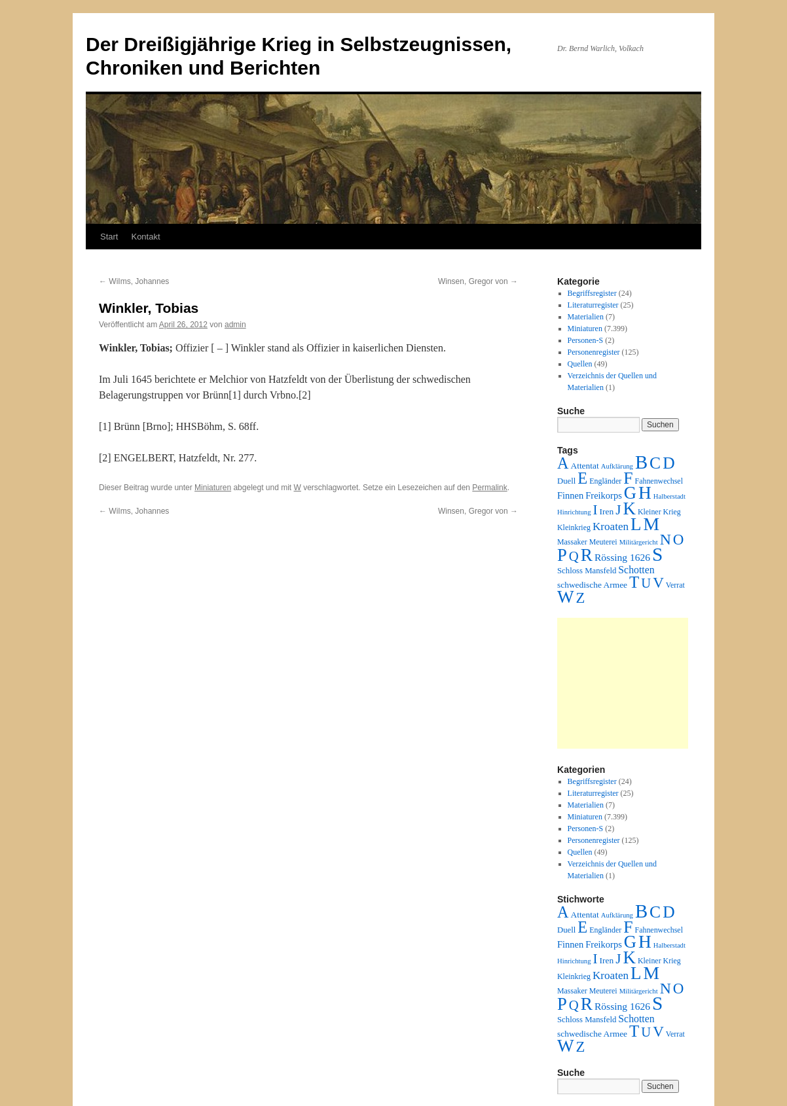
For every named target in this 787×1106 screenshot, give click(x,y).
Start (109, 236)
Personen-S (586, 340)
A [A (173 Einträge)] (562, 463)
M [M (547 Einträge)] (652, 524)
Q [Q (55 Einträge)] (574, 556)
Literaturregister (593, 305)
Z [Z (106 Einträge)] (580, 598)
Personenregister (594, 352)
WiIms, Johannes (134, 281)
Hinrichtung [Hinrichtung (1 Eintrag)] (574, 512)
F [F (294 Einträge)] (627, 478)
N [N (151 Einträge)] (665, 539)
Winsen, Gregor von (478, 281)
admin (235, 324)
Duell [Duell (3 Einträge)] (566, 481)
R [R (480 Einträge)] (587, 555)
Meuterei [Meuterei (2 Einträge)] (603, 541)
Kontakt (145, 236)
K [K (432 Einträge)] (629, 508)
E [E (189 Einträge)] (582, 478)
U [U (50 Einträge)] (646, 583)
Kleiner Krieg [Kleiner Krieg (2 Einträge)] (659, 511)
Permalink (489, 487)
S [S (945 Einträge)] (657, 554)
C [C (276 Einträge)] (655, 463)
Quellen (580, 363)
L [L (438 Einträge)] (636, 524)
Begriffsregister (592, 293)
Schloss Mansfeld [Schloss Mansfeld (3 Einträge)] (586, 570)
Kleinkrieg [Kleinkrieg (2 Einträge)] (574, 527)
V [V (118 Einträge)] (658, 582)
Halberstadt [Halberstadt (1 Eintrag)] (669, 496)
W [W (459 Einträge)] (565, 597)
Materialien (586, 316)
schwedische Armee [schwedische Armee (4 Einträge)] (592, 585)
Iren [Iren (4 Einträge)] (607, 511)
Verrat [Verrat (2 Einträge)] (675, 585)
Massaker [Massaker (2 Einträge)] (572, 541)
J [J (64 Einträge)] (618, 510)
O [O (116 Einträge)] (678, 539)
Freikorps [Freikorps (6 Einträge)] (603, 495)
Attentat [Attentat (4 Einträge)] (584, 466)
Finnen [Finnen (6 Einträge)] (570, 495)
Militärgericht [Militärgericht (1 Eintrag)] (638, 542)
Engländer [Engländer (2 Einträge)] (605, 481)
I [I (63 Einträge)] (595, 510)
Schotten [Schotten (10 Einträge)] (636, 569)
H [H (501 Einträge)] (644, 493)
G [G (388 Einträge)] (630, 493)
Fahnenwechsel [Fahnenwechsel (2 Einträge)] (659, 481)
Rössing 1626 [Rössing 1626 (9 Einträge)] (622, 557)
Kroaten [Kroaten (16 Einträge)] (611, 526)
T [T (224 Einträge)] (634, 582)
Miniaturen (212, 487)
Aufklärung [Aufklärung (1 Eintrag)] (617, 466)
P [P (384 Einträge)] (562, 555)
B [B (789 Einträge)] (641, 462)
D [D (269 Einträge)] (668, 463)
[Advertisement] (622, 683)
